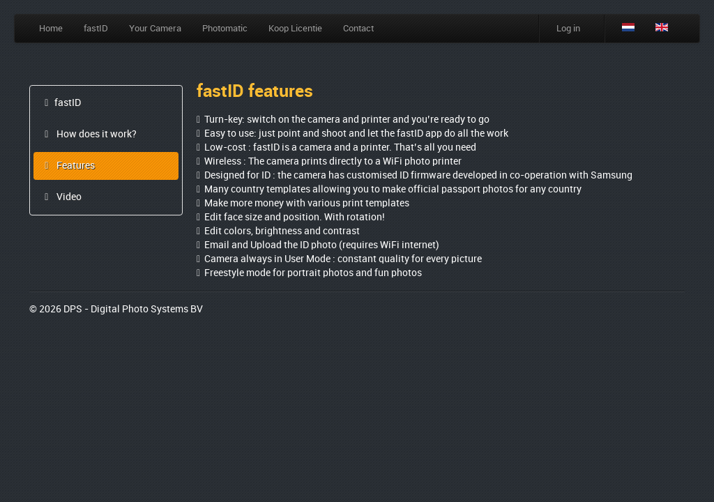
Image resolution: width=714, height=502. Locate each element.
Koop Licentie (295, 28)
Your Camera (155, 28)
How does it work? (88, 134)
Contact (358, 28)
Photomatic (225, 28)
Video (61, 197)
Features (67, 166)
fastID (96, 28)
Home (51, 28)
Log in (568, 28)
